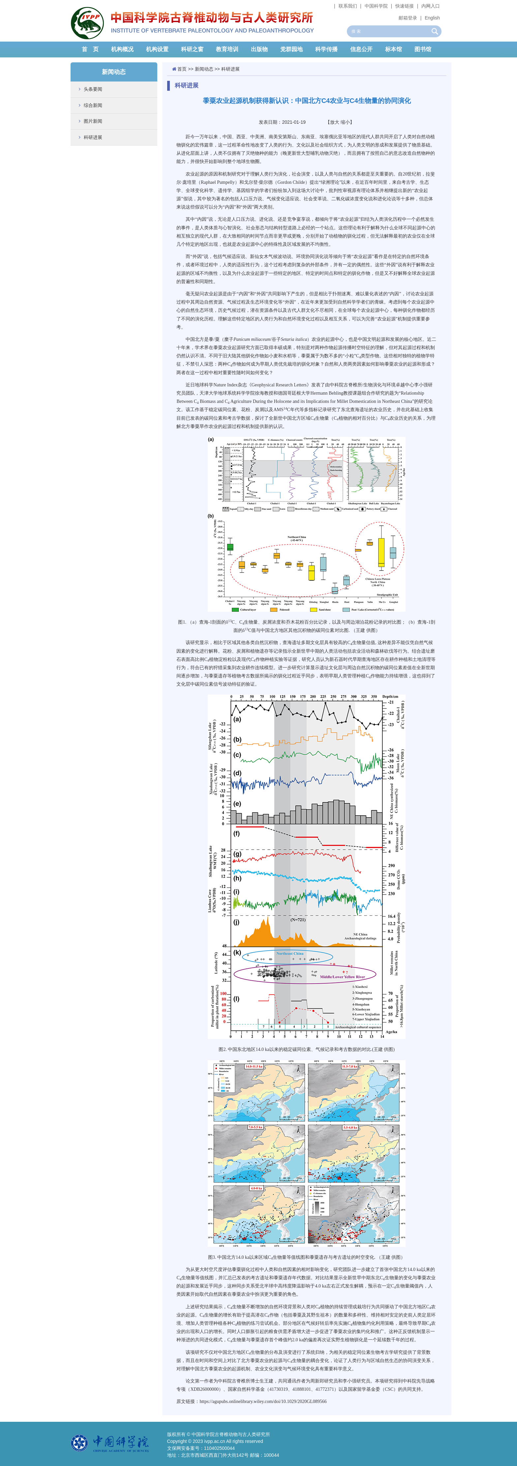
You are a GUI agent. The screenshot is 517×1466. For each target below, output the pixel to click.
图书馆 (422, 49)
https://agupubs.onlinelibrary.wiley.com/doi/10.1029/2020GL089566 (262, 1401)
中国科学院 (376, 6)
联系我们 (348, 6)
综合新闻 (93, 105)
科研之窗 (192, 49)
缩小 (345, 122)
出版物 (259, 49)
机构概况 (122, 49)
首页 (182, 69)
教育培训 (227, 49)
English (432, 17)
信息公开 (361, 49)
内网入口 (430, 6)
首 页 (90, 49)
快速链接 (404, 6)
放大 (334, 122)
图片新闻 (93, 121)
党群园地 (291, 49)
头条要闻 (93, 89)
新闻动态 (204, 69)
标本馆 (393, 49)
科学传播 (326, 49)
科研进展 (93, 137)
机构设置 (157, 49)
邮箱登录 (408, 17)
